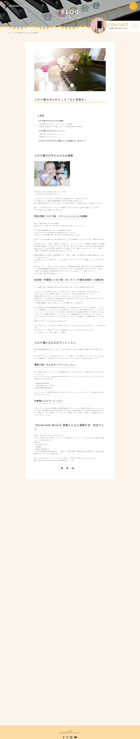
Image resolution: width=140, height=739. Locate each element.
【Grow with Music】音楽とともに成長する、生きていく (62, 141)
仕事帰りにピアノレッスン (48, 136)
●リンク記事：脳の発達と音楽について (47, 273)
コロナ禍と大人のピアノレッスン (51, 131)
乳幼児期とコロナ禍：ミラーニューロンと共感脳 (56, 124)
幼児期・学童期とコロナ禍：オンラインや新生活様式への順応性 (61, 126)
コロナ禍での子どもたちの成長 (50, 121)
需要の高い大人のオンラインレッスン (52, 134)
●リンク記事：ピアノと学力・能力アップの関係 (50, 332)
